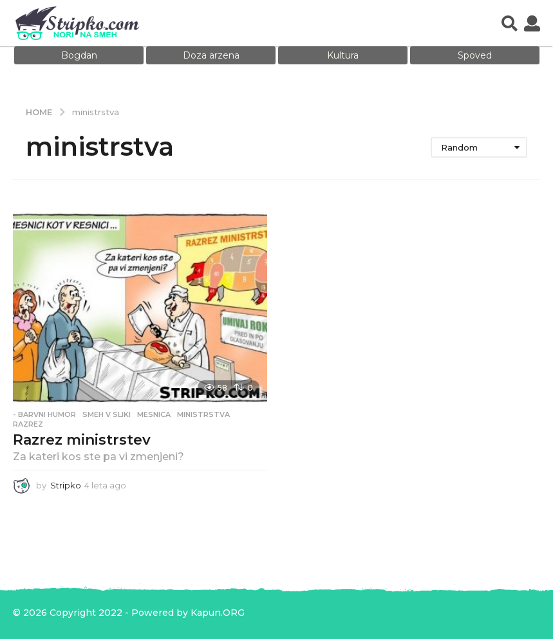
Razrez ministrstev (82, 440)
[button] (509, 23)
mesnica (154, 414)
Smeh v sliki (106, 414)
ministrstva (203, 414)
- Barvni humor (44, 414)
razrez (28, 424)
